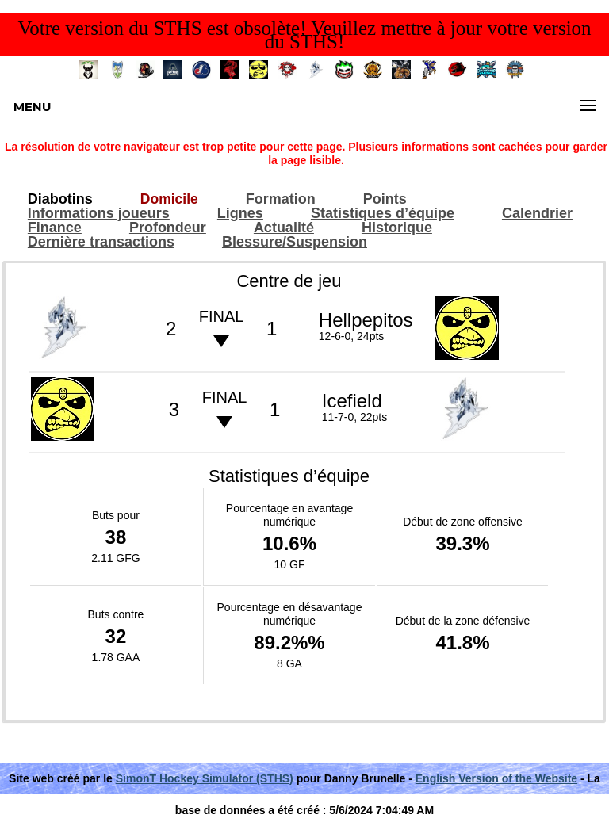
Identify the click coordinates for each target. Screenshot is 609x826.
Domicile (169, 199)
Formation (281, 199)
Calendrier (537, 213)
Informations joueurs (99, 213)
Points (385, 199)
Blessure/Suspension (294, 242)
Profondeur (167, 228)
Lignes (240, 213)
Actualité (284, 228)
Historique (397, 228)
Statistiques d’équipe (382, 213)
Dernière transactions (101, 242)
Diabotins (60, 199)
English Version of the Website (496, 778)
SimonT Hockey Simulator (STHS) (204, 778)
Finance (55, 228)
